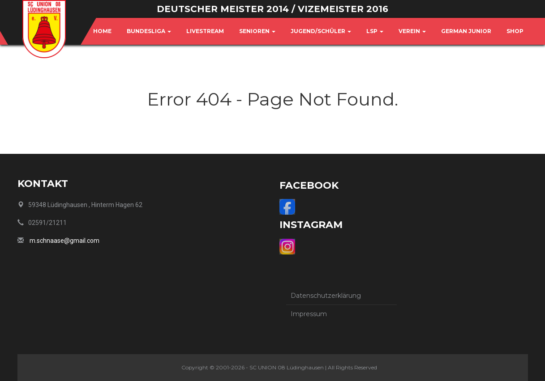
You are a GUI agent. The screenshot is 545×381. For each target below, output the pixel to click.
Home (102, 31)
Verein (412, 31)
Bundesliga (149, 31)
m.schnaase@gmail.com (64, 240)
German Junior (466, 31)
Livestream (205, 31)
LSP (374, 31)
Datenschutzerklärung (326, 296)
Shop (515, 31)
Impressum (309, 314)
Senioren (257, 31)
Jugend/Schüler (321, 31)
